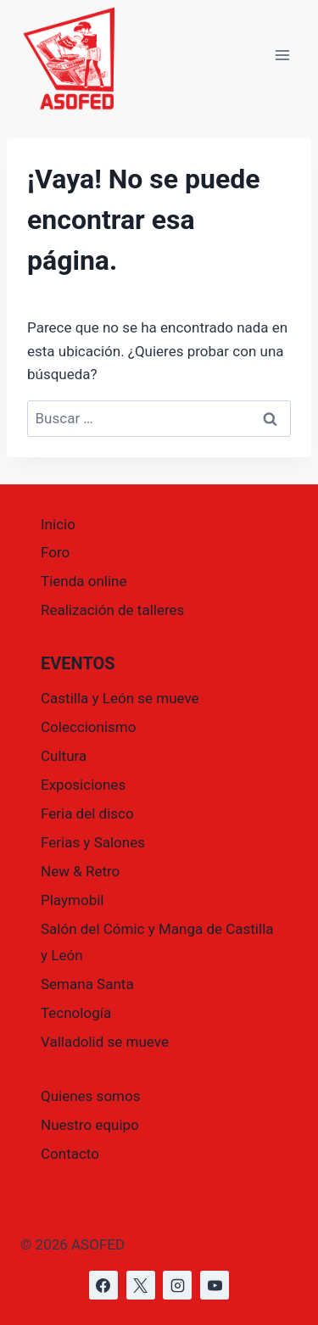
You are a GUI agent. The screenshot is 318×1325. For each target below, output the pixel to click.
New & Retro (80, 871)
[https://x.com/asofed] (140, 1285)
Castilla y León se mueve (120, 698)
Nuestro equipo (90, 1124)
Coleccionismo (88, 726)
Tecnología (76, 1012)
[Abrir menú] (282, 55)
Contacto (70, 1153)
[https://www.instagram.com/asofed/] (177, 1285)
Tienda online (84, 581)
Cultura (63, 755)
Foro (55, 552)
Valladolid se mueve (105, 1041)
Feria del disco (87, 813)
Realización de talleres (112, 609)
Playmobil (72, 900)
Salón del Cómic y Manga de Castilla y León (157, 942)
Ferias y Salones (93, 842)
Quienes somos (90, 1095)
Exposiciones (83, 784)
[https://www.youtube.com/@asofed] (214, 1285)
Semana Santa (87, 984)
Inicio (58, 524)
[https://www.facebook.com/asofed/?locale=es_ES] (103, 1285)
